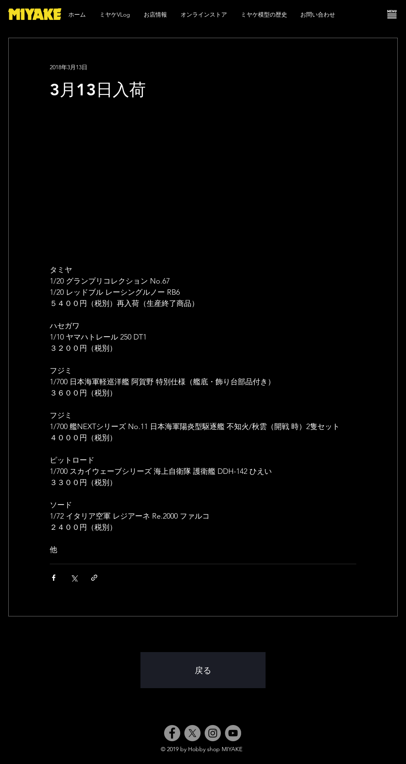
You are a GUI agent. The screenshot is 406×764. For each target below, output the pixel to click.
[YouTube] (233, 733)
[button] (392, 14)
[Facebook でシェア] (54, 578)
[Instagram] (213, 733)
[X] (192, 733)
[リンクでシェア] (94, 578)
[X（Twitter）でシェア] (74, 578)
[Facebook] (172, 733)
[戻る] (203, 670)
